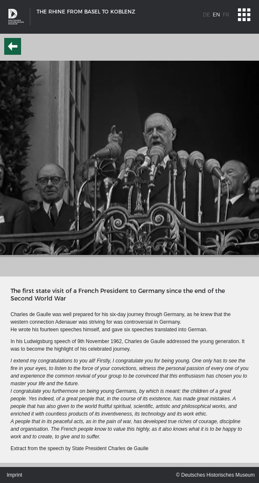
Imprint (14, 475)
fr (226, 14)
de (206, 14)
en (216, 14)
